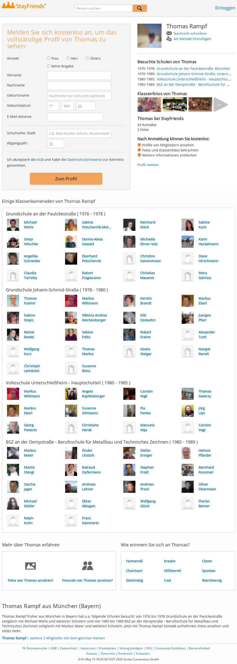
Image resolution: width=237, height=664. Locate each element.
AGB (40, 159)
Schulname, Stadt (21, 133)
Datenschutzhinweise (84, 159)
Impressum (88, 648)
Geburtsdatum (19, 105)
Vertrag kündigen (131, 648)
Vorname (14, 75)
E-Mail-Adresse (19, 116)
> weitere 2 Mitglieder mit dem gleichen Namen (53, 638)
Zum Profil (66, 179)
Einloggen (225, 8)
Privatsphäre (107, 648)
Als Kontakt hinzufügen (192, 38)
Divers (95, 58)
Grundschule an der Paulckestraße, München (193, 68)
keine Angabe (63, 66)
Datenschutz (68, 648)
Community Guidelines (170, 648)
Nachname (16, 85)
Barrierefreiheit (199, 648)
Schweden (143, 653)
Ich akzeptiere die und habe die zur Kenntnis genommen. (65, 162)
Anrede (13, 58)
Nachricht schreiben (190, 33)
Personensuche (36, 648)
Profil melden (148, 164)
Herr (74, 58)
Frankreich (125, 653)
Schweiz (91, 653)
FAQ (149, 648)
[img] (149, 104)
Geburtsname (18, 95)
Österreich (108, 653)
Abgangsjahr (17, 143)
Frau (55, 58)
